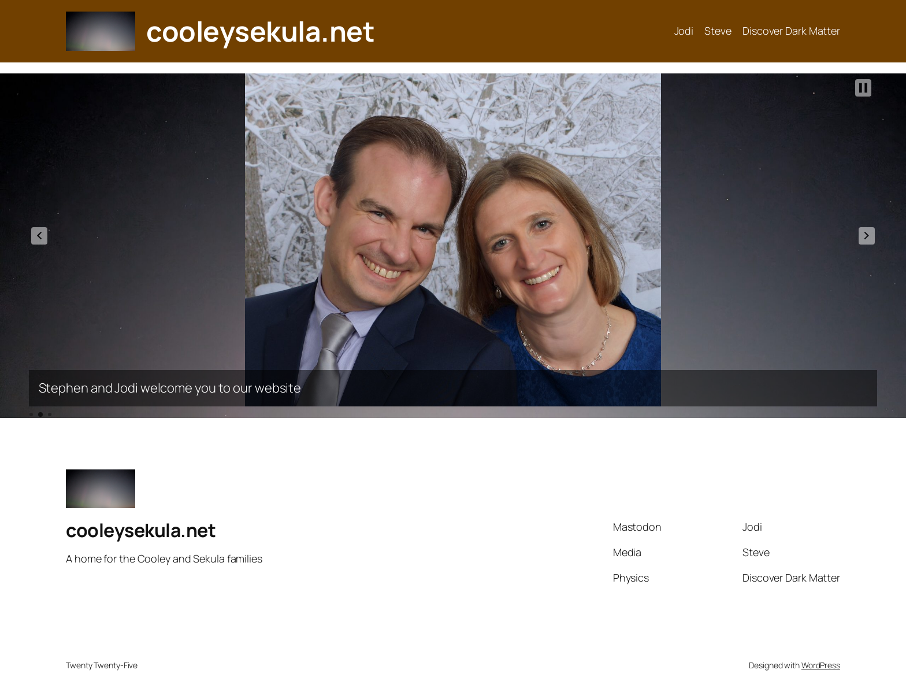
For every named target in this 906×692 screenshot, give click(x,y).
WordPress (820, 665)
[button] (39, 236)
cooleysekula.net (260, 31)
